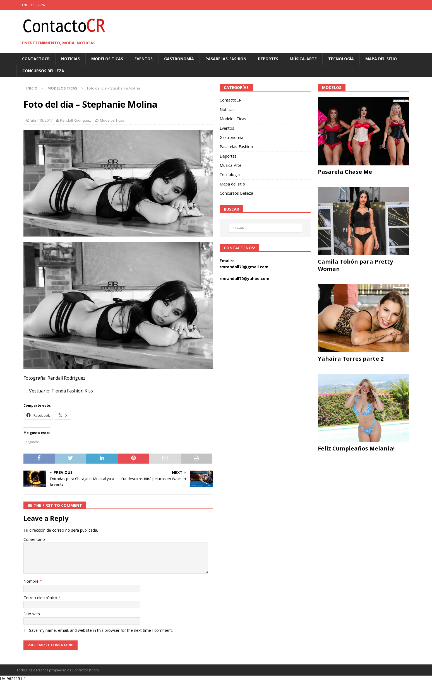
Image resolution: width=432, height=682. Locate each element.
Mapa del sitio (381, 58)
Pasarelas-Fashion (225, 58)
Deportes (268, 58)
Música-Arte (303, 58)
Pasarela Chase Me (345, 171)
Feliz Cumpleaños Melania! (356, 448)
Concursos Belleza (43, 70)
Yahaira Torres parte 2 (350, 358)
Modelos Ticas (107, 58)
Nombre (31, 581)
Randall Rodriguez (75, 120)
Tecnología (341, 58)
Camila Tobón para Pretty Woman (355, 265)
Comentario (34, 539)
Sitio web (31, 613)
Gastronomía (179, 58)
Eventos (144, 58)
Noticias (70, 58)
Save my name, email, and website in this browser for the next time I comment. (101, 630)
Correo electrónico (40, 597)
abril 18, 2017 (41, 120)
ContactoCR (36, 58)
